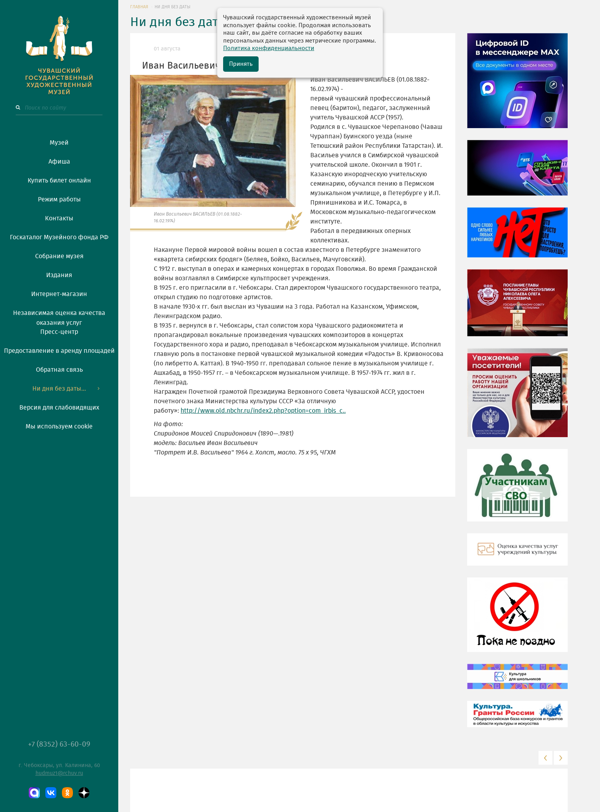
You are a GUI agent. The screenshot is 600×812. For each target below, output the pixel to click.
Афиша (59, 161)
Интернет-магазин (59, 294)
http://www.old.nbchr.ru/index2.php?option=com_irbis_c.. (263, 411)
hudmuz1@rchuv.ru (59, 773)
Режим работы (59, 199)
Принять (241, 64)
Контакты (59, 218)
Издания (59, 275)
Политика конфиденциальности (268, 48)
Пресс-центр (59, 332)
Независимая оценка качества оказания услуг (59, 316)
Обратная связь (59, 370)
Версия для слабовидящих (59, 407)
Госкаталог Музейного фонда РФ (59, 237)
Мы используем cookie (59, 426)
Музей (59, 143)
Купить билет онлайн (59, 180)
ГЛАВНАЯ (139, 7)
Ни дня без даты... (59, 389)
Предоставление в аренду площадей (59, 351)
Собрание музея (59, 256)
